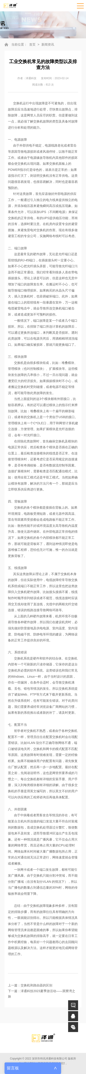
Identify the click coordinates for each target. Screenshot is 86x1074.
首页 (32, 44)
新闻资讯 (47, 44)
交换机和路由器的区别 (36, 985)
